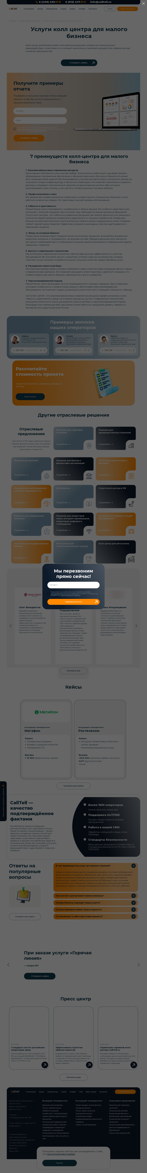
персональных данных (70, 595)
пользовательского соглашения (65, 594)
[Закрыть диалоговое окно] (143, 3)
